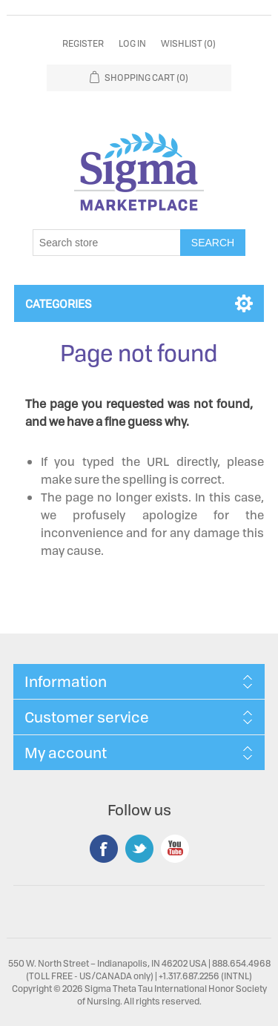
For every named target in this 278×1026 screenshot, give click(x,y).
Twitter (139, 849)
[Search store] (107, 242)
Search (212, 243)
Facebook (104, 849)
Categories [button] (58, 303)
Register (83, 43)
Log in (132, 43)
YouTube (175, 849)
